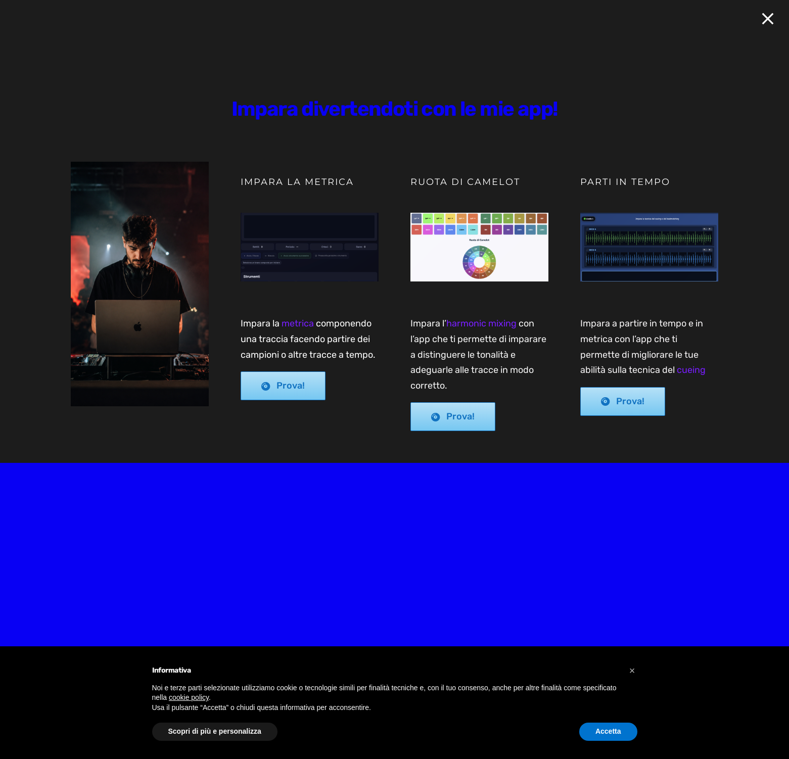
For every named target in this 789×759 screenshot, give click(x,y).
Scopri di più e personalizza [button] (214, 731)
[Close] (768, 18)
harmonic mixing (481, 323)
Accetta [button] (608, 731)
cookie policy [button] (189, 697)
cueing (691, 369)
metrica (298, 323)
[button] (632, 670)
